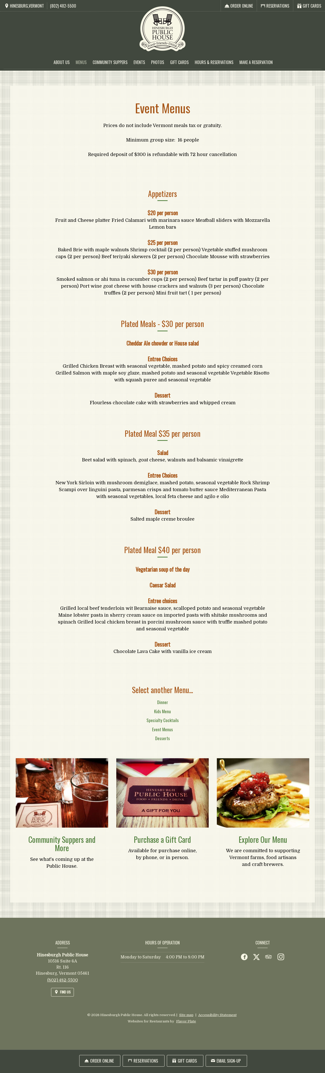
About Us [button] (62, 62)
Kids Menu (162, 717)
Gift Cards (179, 62)
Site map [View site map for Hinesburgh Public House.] (186, 1015)
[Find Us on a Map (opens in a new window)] (24, 5)
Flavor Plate (186, 1021)
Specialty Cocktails (163, 726)
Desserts (162, 744)
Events (139, 62)
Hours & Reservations (214, 62)
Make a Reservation (256, 62)
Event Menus (162, 735)
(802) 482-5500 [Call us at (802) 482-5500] (63, 6)
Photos (157, 62)
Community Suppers (110, 62)
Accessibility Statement (217, 1015)
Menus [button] (81, 62)
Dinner (162, 708)
